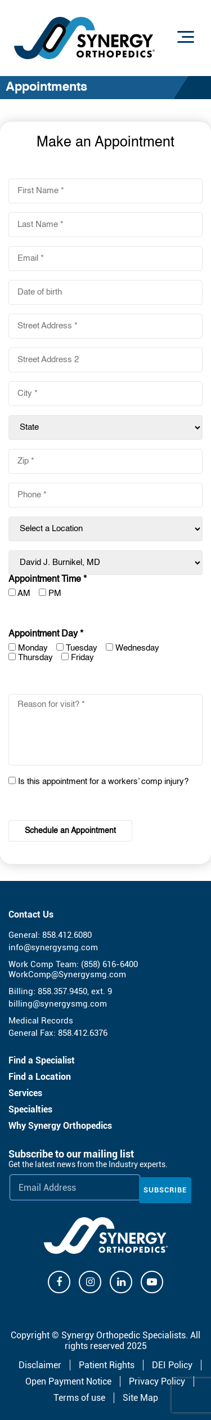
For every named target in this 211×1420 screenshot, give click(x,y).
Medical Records (40, 1021)
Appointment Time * (47, 579)
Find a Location (39, 1076)
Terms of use (79, 1397)
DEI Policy (172, 1365)
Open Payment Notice (68, 1381)
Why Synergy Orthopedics (60, 1125)
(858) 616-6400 (109, 964)
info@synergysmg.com (53, 947)
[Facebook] (59, 1282)
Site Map (140, 1397)
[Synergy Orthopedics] (105, 1235)
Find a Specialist (41, 1060)
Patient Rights (106, 1365)
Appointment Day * (45, 634)
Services (25, 1093)
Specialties (30, 1109)
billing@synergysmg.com (57, 1004)
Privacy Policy (157, 1381)
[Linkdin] (121, 1282)
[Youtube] (152, 1282)
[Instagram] (90, 1282)
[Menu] (185, 36)
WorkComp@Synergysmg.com (67, 974)
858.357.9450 (62, 991)
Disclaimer (40, 1365)
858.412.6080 (67, 935)
